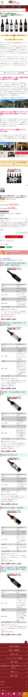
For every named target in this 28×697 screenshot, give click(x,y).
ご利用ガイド (4, 690)
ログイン (3, 684)
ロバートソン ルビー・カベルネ (12, 508)
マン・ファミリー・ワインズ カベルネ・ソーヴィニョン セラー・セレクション (14, 569)
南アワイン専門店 (8, 694)
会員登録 (3, 681)
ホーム (3, 694)
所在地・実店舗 (14, 646)
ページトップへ (26, 642)
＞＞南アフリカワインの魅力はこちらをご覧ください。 (13, 97)
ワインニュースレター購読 (14, 658)
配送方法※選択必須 (4, 218)
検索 (27, 10)
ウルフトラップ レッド (9, 455)
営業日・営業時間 (14, 650)
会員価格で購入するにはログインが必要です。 (11, 213)
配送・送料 (14, 662)
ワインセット (14, 694)
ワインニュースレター (6, 687)
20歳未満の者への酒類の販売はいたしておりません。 (13, 667)
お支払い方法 (14, 654)
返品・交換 (14, 675)
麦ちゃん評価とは (19, 694)
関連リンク (14, 671)
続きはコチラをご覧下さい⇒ (8, 316)
